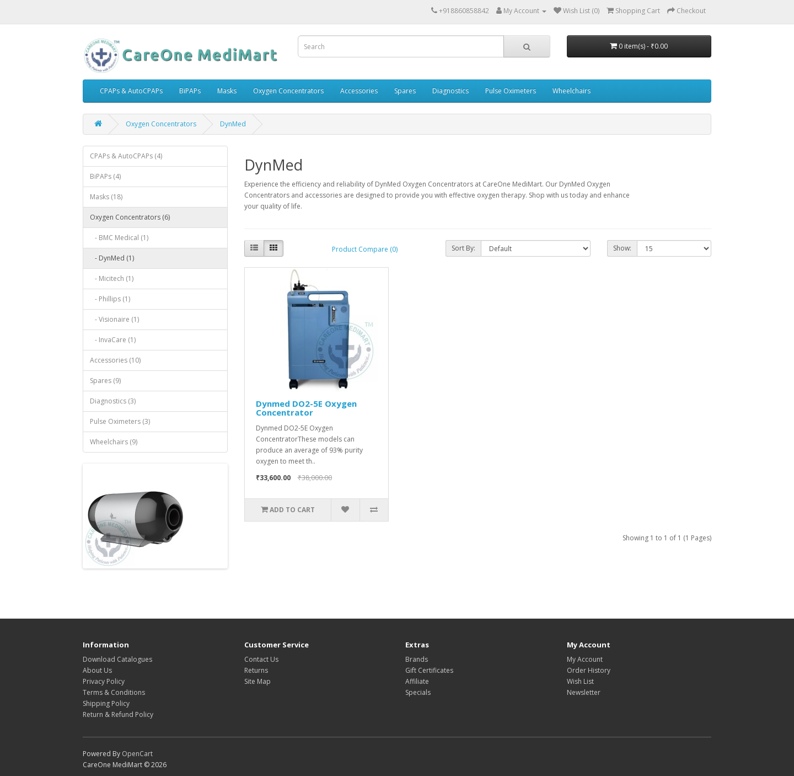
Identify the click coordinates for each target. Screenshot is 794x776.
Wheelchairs (571, 90)
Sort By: (463, 248)
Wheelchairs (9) (113, 442)
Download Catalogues (117, 659)
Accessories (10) (115, 360)
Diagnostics (450, 90)
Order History (588, 670)
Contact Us (261, 659)
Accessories (359, 90)
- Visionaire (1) (114, 319)
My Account (585, 659)
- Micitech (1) (111, 278)
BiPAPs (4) (105, 176)
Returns (256, 670)
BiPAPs (190, 90)
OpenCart (137, 753)
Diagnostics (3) (113, 401)
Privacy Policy (104, 681)
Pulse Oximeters (510, 90)
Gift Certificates (429, 670)
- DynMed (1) (112, 258)
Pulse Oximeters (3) (120, 421)
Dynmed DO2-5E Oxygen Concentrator (306, 408)
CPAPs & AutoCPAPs (131, 90)
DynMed (233, 124)
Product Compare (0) (365, 249)
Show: (622, 248)
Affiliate (417, 681)
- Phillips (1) (110, 299)
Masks (227, 90)
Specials (418, 692)
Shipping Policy (106, 703)
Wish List (580, 681)
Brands (416, 659)
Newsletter (583, 692)
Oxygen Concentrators (288, 90)
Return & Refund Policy (118, 714)
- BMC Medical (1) (119, 237)
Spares (405, 90)
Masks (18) (106, 196)
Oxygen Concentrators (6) (130, 217)
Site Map (257, 681)
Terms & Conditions (114, 692)
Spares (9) (105, 380)
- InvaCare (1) (113, 339)
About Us (97, 670)
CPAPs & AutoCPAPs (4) (126, 156)
